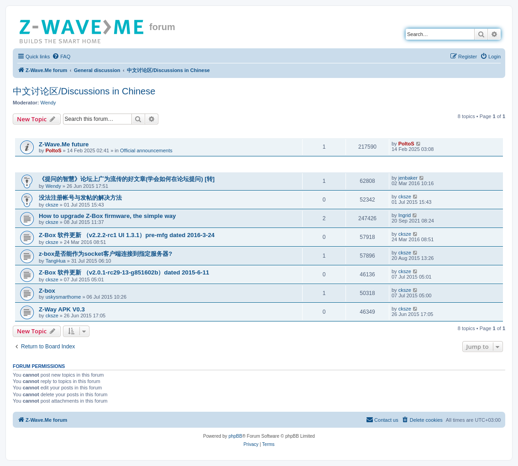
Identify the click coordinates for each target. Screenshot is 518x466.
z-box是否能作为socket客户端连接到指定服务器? (105, 253)
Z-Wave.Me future (64, 144)
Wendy (48, 102)
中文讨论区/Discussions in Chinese (84, 91)
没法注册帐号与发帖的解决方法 (80, 197)
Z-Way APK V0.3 (62, 309)
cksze (52, 204)
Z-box (47, 290)
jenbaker (408, 178)
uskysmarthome (63, 297)
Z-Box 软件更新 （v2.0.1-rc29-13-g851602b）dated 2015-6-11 (124, 272)
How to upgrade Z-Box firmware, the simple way (107, 215)
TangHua (56, 261)
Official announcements (146, 150)
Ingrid (404, 215)
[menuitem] (61, 56)
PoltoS (54, 150)
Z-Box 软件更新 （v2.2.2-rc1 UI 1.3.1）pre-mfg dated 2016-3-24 (127, 235)
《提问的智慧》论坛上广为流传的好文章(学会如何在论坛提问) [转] (127, 179)
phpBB (235, 436)
